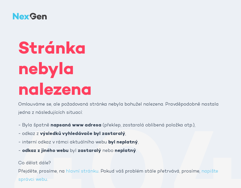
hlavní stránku (82, 171)
